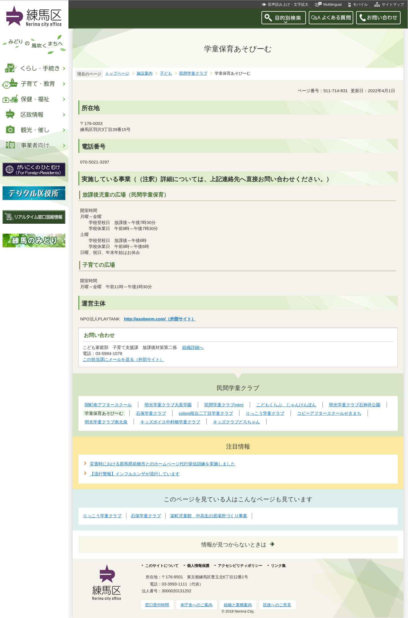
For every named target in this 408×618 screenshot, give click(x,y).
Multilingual (332, 4)
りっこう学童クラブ (102, 515)
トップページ (117, 73)
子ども (166, 73)
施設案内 (145, 73)
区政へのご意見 (277, 605)
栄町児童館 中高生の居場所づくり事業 (208, 515)
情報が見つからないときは (233, 545)
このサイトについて (161, 566)
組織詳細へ (193, 347)
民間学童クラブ (193, 73)
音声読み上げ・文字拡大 (288, 4)
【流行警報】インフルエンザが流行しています (135, 473)
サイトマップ (393, 4)
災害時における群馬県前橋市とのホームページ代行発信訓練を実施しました (162, 463)
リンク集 (278, 566)
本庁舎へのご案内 (196, 605)
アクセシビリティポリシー (240, 566)
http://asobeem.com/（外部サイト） (160, 318)
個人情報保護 (198, 566)
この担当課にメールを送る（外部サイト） (123, 359)
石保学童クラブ (146, 515)
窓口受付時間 (157, 605)
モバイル (360, 4)
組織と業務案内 (238, 605)
